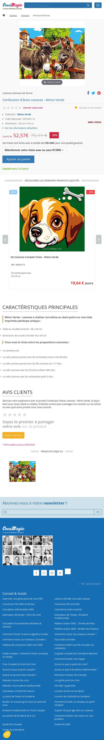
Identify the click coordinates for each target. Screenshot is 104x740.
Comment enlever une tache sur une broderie (74, 717)
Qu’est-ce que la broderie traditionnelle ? (76, 669)
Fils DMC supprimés (65, 685)
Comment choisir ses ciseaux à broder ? (76, 634)
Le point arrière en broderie (69, 691)
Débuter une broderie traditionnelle (21, 685)
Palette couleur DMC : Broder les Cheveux (77, 628)
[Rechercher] (88, 5)
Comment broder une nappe (70, 658)
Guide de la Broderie (13, 729)
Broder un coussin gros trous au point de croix (24, 703)
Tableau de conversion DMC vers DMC (22, 644)
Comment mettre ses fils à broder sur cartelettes (74, 646)
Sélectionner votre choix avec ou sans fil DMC (34, 150)
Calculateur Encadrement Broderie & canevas (21, 625)
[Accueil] (3, 15)
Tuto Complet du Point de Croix (19, 664)
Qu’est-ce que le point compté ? (19, 669)
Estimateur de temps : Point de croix (21, 614)
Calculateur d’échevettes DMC (18, 609)
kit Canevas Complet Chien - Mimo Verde (35, 257)
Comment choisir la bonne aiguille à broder (25, 634)
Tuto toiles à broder (65, 639)
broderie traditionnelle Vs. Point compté (23, 710)
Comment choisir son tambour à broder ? (24, 639)
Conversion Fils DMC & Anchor (18, 604)
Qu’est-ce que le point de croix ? (71, 664)
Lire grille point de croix (67, 680)
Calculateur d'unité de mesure (18, 691)
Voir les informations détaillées (21, 128)
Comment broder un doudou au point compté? (75, 703)
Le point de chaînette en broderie (72, 696)
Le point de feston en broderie (18, 696)
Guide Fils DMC (63, 724)
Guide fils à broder (12, 724)
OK (97, 511)
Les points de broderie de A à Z (18, 715)
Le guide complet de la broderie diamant (76, 653)
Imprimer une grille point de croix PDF (22, 598)
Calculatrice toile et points (68, 609)
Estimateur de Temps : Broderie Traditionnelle (71, 616)
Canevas (13, 15)
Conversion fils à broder (67, 604)
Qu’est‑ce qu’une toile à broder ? (19, 674)
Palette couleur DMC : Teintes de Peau (75, 623)
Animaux (25, 15)
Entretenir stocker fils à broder (71, 674)
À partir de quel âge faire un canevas (74, 710)
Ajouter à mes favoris (90, 107)
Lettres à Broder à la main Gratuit (72, 598)
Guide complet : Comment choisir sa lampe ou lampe (25, 655)
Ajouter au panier (18, 159)
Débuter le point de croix (15, 680)
